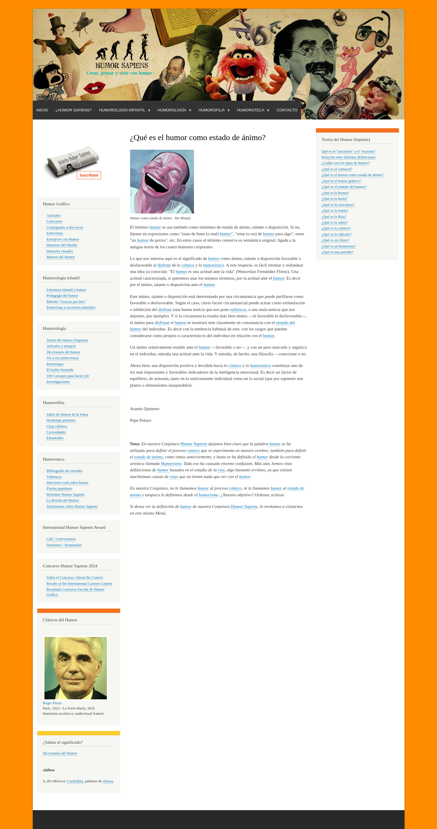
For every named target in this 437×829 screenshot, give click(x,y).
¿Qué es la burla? (334, 199)
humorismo (208, 495)
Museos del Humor (60, 257)
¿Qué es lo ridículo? (337, 234)
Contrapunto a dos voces (64, 227)
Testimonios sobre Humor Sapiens (72, 506)
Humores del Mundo (61, 245)
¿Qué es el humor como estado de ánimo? (353, 175)
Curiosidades (56, 432)
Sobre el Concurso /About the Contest (74, 577)
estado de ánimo (148, 457)
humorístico (213, 265)
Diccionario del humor (63, 352)
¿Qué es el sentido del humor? (344, 187)
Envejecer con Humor (62, 239)
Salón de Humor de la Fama (67, 414)
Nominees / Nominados (64, 545)
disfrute (164, 265)
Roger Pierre (52, 703)
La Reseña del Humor (62, 500)
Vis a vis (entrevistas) (62, 358)
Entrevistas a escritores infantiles (71, 307)
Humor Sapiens (193, 443)
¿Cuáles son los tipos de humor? (346, 163)
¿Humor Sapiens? (73, 110)
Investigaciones (58, 382)
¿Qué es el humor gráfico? (341, 181)
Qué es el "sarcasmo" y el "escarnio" (349, 151)
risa (221, 470)
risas (174, 476)
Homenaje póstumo (60, 420)
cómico (187, 265)
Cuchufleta (75, 781)
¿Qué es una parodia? (338, 252)
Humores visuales (59, 251)
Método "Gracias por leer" (66, 302)
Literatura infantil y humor (66, 290)
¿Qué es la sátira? (335, 222)
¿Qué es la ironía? (335, 211)
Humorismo (171, 463)
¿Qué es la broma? (335, 193)
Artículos (53, 215)
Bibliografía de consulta (64, 471)
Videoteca (53, 477)
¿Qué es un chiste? (335, 240)
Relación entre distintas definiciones (349, 157)
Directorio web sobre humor (67, 483)
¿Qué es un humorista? (339, 246)
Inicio (42, 110)
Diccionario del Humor (60, 753)
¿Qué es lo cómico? (336, 228)
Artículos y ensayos (61, 346)
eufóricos (238, 309)
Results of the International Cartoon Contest (79, 584)
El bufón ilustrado (59, 370)
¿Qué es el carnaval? (337, 169)
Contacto (287, 110)
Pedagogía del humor (62, 296)
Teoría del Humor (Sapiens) (67, 340)
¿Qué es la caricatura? (338, 205)
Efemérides (54, 438)
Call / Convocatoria (60, 539)
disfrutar (162, 322)
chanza (108, 781)
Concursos (54, 221)
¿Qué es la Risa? (334, 217)
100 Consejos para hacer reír (67, 376)
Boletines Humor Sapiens (65, 495)
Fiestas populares (59, 488)
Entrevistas (54, 233)
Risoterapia (54, 364)
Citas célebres (56, 426)
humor (155, 227)
